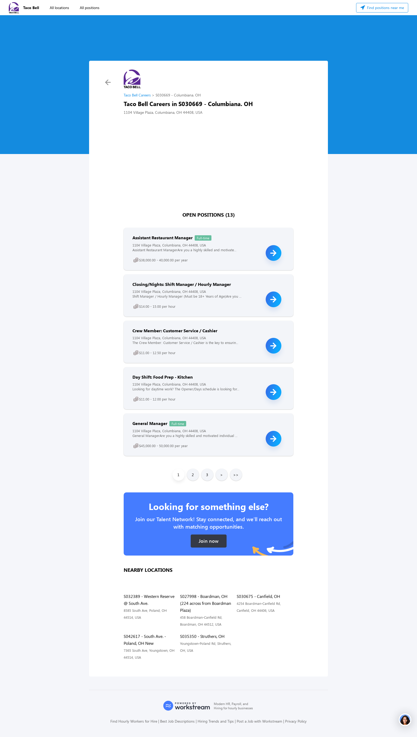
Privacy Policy (296, 721)
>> (236, 474)
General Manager (149, 423)
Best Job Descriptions (177, 721)
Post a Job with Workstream (259, 721)
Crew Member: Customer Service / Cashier (174, 330)
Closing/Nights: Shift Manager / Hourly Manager (181, 284)
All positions (89, 7)
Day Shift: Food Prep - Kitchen (162, 377)
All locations (59, 7)
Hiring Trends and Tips (216, 721)
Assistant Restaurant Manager (162, 237)
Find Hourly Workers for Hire (133, 721)
